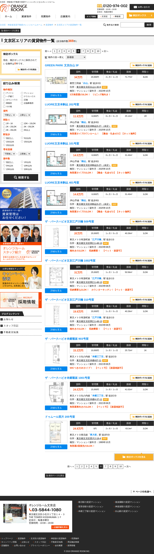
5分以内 (26, 138)
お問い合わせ (20, 545)
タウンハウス (10, 100)
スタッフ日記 (11, 325)
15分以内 (26, 141)
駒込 (83, 122)
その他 (7, 106)
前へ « (48, 51)
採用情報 (71, 545)
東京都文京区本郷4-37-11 (89, 399)
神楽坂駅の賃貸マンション (127, 506)
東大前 (93, 435)
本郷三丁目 (97, 356)
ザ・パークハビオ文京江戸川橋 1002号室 (70, 260)
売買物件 (75, 538)
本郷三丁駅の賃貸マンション (91, 511)
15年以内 (8, 169)
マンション (27, 93)
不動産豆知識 (11, 332)
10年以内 (26, 165)
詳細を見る (56, 95)
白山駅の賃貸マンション (126, 511)
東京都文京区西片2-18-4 (89, 438)
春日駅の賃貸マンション (89, 502)
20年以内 (26, 169)
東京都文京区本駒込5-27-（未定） (94, 126)
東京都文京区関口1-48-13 (89, 243)
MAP (105, 87)
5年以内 (8, 165)
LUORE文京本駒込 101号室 (62, 143)
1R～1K (8, 123)
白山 (85, 83)
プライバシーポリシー (40, 545)
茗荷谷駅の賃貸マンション (90, 506)
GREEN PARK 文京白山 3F (62, 65)
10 (98, 51)
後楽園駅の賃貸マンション (127, 502)
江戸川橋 (96, 239)
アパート (8, 93)
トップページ (7, 538)
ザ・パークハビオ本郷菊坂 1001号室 (67, 377)
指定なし (8, 138)
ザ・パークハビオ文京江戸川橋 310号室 (69, 299)
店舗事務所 (27, 103)
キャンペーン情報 (9, 542)
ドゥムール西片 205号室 (60, 416)
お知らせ (8, 319)
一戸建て (8, 96)
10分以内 (8, 141)
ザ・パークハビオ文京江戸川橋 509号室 (69, 221)
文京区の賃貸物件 (38, 538)
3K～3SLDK (27, 127)
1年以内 (26, 162)
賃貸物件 (22, 538)
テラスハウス (28, 96)
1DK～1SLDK (28, 123)
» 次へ (105, 51)
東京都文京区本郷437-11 (89, 360)
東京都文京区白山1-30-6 (89, 87)
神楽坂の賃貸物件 (58, 538)
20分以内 (8, 145)
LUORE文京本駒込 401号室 (62, 182)
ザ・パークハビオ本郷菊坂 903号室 (67, 338)
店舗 (24, 100)
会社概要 (59, 545)
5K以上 (25, 130)
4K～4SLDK (10, 130)
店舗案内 (5, 545)
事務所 (7, 103)
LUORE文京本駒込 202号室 (62, 104)
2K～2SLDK (10, 127)
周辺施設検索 (73, 542)
